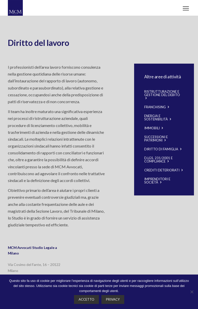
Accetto (86, 299)
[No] (191, 291)
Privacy (113, 299)
